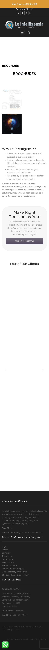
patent (25, 520)
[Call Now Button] (24, 4)
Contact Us (36, 532)
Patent (5, 549)
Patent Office (8, 562)
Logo (4, 546)
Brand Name (7, 559)
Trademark (7, 556)
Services (26, 532)
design (31, 520)
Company (6, 553)
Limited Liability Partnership (14, 571)
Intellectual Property (11, 532)
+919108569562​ (26, 9)
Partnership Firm (9, 565)
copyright (16, 520)
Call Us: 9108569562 (24, 241)
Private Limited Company (13, 568)
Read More (7, 528)
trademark (6, 520)
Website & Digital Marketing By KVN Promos (27, 639)
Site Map (16, 629)
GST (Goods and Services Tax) (15, 575)
